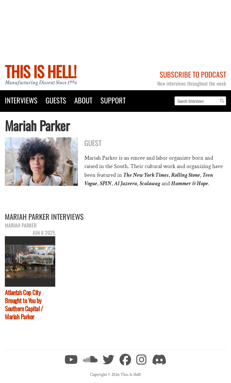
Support (113, 100)
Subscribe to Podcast (193, 74)
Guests (56, 100)
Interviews (21, 100)
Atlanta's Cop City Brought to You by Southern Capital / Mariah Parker (24, 304)
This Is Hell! (40, 71)
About (83, 100)
